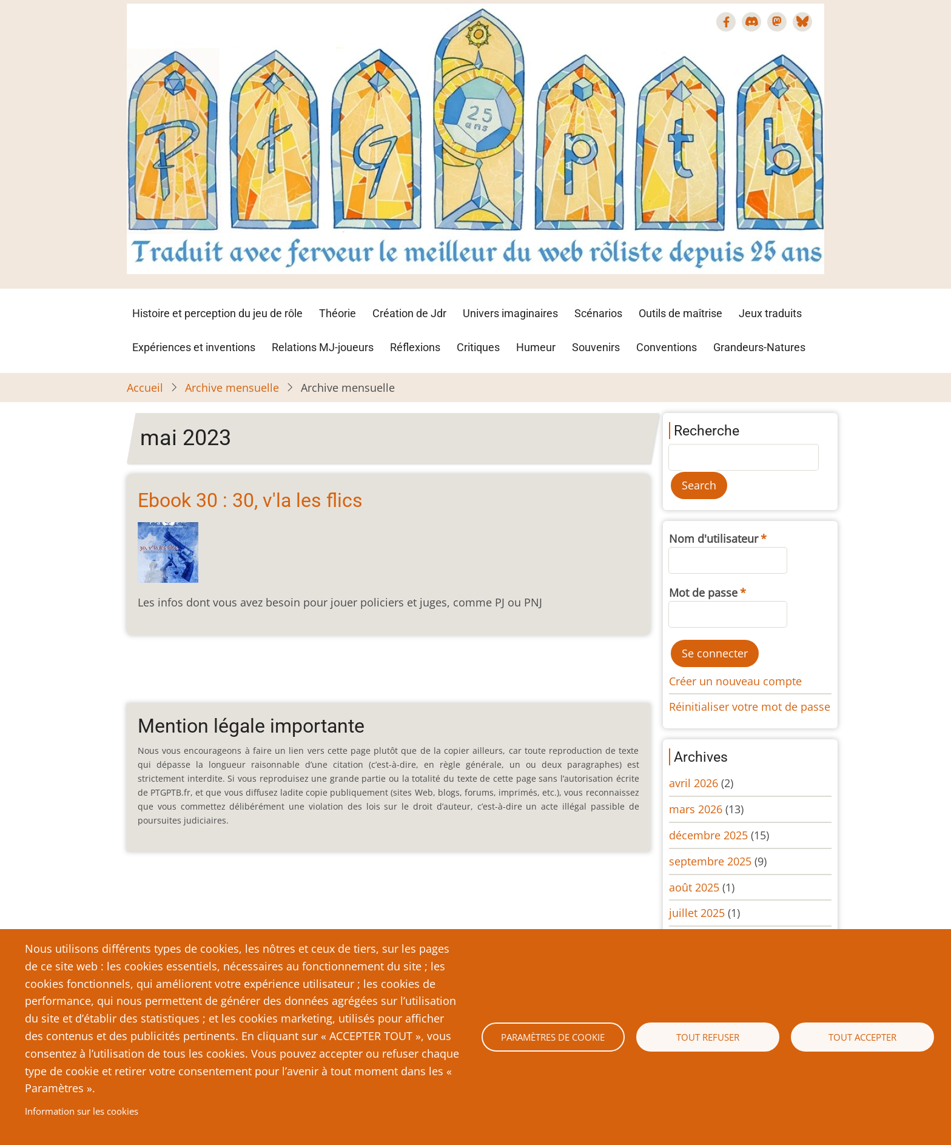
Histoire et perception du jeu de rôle (217, 313)
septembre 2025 (710, 861)
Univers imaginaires (510, 313)
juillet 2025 (697, 912)
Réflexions (415, 347)
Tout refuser (707, 1037)
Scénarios (598, 313)
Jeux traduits (770, 313)
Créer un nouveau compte (735, 681)
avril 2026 (693, 783)
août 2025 (694, 887)
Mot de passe (703, 592)
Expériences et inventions (193, 347)
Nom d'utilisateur (713, 538)
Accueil (145, 387)
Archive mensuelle (232, 387)
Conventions (666, 347)
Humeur (536, 347)
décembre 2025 (708, 835)
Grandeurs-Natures (759, 347)
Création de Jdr (409, 313)
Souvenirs (596, 347)
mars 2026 (695, 809)
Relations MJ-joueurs (323, 347)
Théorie (337, 313)
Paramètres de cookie (553, 1037)
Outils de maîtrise (680, 313)
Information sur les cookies (81, 1111)
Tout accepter (862, 1037)
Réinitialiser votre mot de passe (749, 706)
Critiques (478, 347)
